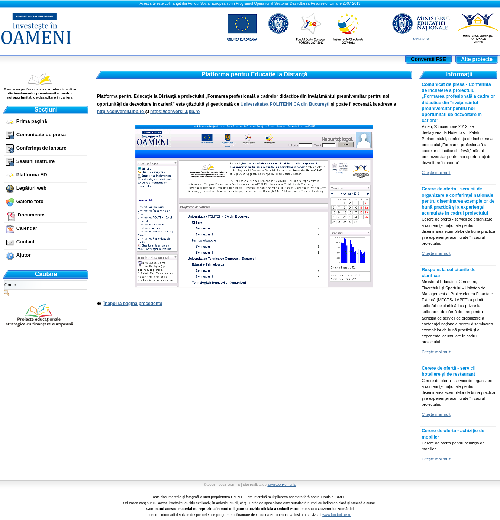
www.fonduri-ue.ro (336, 515)
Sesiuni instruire (35, 161)
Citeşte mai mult (436, 172)
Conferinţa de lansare (41, 148)
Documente (31, 215)
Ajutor (23, 255)
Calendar (26, 228)
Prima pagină (31, 121)
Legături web (31, 188)
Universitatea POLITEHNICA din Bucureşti (285, 104)
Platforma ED (31, 174)
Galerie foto (29, 201)
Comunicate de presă (41, 134)
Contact (25, 241)
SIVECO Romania (281, 484)
